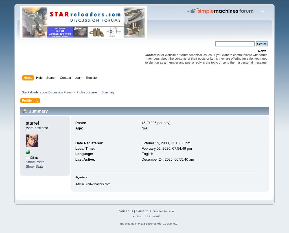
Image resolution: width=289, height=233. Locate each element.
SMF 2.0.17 (126, 211)
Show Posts (35, 162)
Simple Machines (163, 211)
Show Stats (34, 167)
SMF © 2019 (144, 211)
